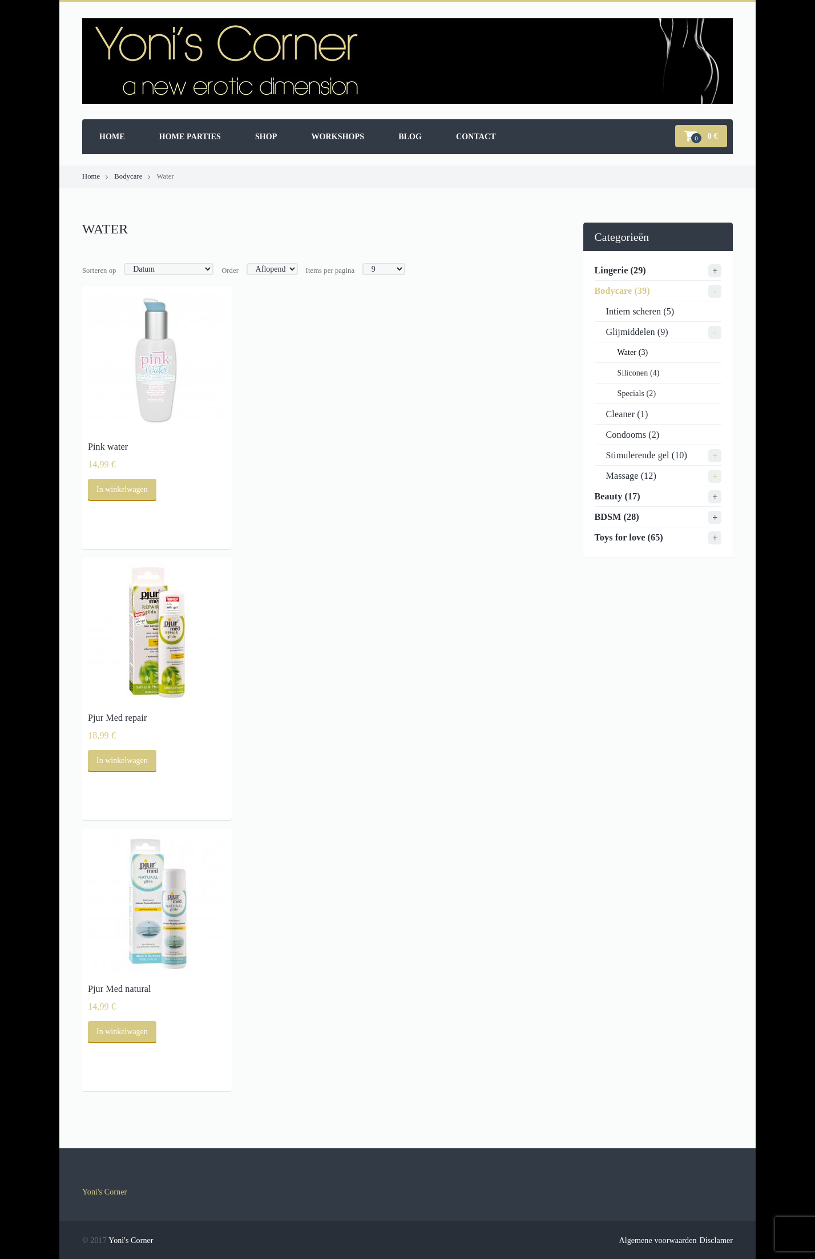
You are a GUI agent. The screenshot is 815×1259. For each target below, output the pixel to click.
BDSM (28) (617, 517)
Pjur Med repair (117, 718)
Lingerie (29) (620, 270)
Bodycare (128, 176)
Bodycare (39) (622, 291)
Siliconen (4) (639, 373)
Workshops (337, 136)
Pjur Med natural (119, 989)
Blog (410, 136)
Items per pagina (330, 271)
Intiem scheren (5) (640, 311)
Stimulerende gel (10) (646, 455)
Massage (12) (631, 476)
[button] (701, 136)
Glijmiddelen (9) (637, 332)
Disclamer (716, 1240)
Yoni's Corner (104, 1192)
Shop (266, 136)
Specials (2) (637, 393)
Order (230, 271)
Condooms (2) (633, 434)
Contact (476, 136)
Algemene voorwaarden (657, 1240)
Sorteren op (99, 271)
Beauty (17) (617, 496)
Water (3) (633, 352)
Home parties (190, 136)
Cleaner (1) (627, 414)
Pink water (108, 446)
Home (112, 136)
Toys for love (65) (629, 537)
